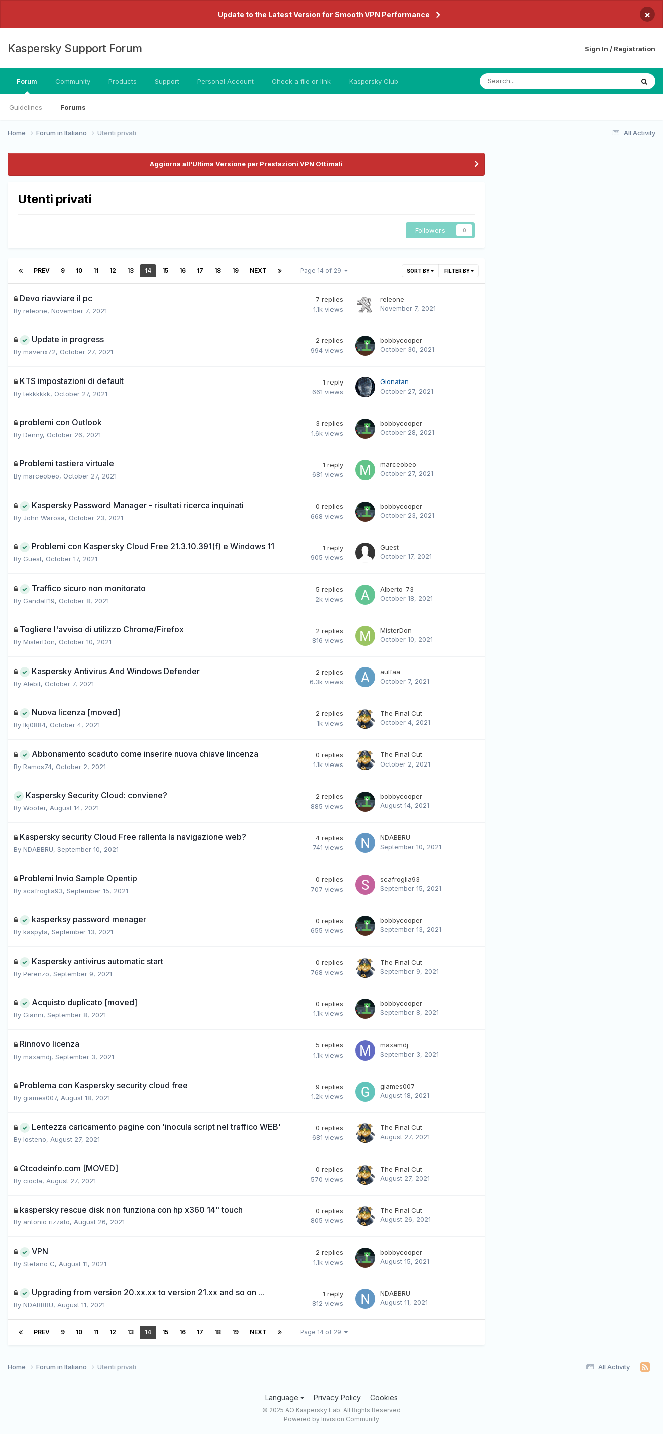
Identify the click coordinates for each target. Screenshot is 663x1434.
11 (95, 270)
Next (258, 270)
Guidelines (25, 107)
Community (72, 81)
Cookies (384, 1397)
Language (284, 1397)
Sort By (420, 271)
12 (112, 270)
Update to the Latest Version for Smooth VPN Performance (324, 14)
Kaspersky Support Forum (75, 48)
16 (182, 270)
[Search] (530, 81)
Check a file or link (301, 81)
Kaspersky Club (373, 81)
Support (167, 81)
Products (122, 81)
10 (79, 270)
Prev (42, 270)
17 (200, 270)
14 (148, 270)
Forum (27, 85)
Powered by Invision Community (331, 1419)
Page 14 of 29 (324, 270)
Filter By (459, 271)
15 (165, 270)
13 (130, 270)
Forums (73, 107)
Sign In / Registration (620, 49)
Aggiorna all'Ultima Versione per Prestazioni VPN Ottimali (246, 164)
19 (235, 270)
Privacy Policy (337, 1397)
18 (217, 270)
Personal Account (225, 81)
